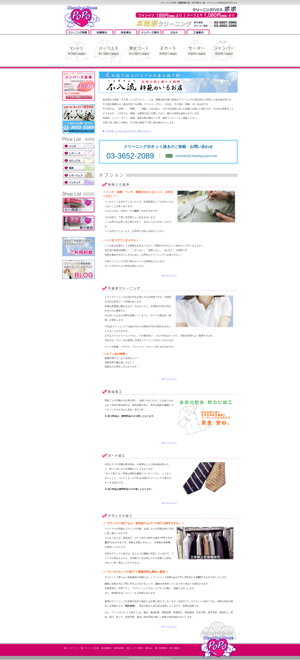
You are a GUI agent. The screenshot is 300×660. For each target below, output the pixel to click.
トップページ (72, 648)
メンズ (78, 146)
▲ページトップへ (169, 275)
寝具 (78, 167)
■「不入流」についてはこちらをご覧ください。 (127, 131)
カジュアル (78, 160)
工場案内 (198, 31)
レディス (78, 153)
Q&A (174, 31)
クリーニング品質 (77, 31)
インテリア (78, 182)
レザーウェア (78, 175)
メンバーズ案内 (150, 31)
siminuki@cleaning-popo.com (196, 156)
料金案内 (126, 31)
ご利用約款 (162, 648)
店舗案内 (101, 31)
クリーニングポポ (81, 17)
